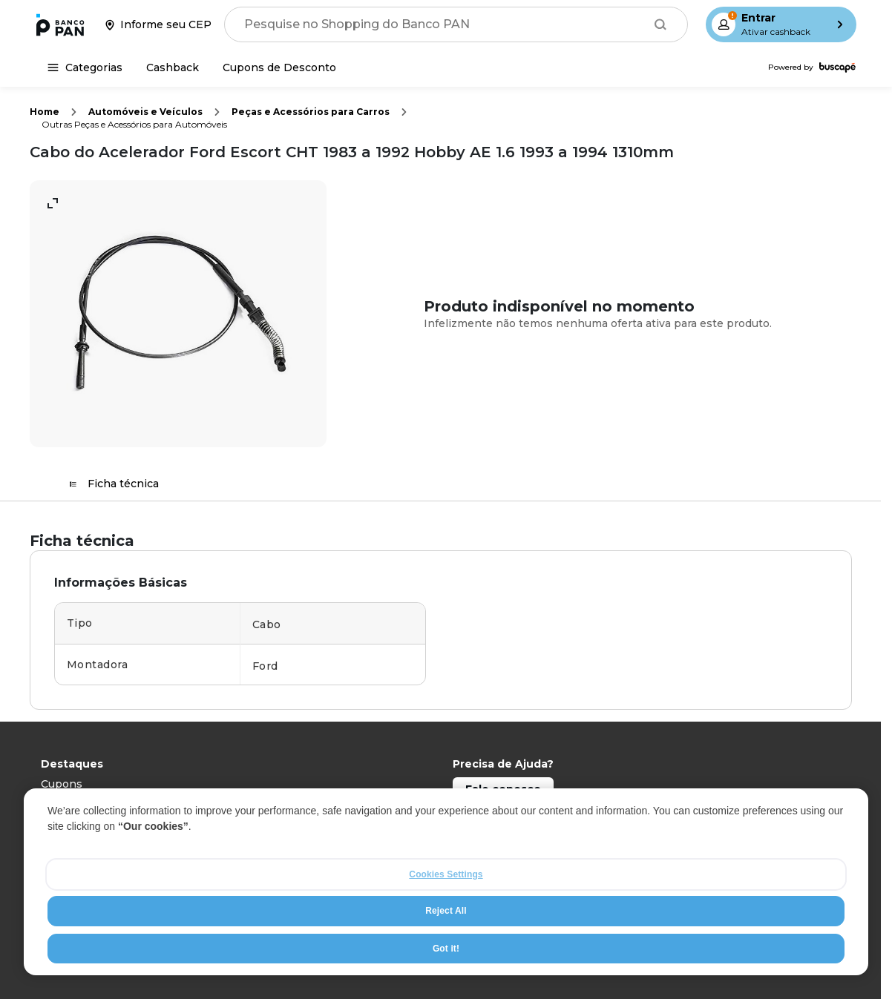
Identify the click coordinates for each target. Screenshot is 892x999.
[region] (446, 881)
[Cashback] (172, 67)
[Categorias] (85, 67)
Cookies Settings (445, 874)
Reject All (445, 911)
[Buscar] (660, 24)
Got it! (446, 948)
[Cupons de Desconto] (279, 67)
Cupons (61, 784)
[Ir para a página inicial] (60, 24)
